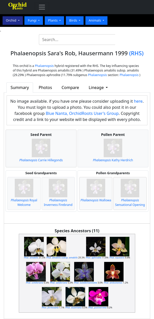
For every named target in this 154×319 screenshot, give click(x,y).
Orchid (11, 20)
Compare (70, 87)
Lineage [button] (97, 87)
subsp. (62, 257)
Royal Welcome (24, 202)
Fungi (32, 20)
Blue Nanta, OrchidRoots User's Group (82, 113)
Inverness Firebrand (58, 202)
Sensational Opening (130, 202)
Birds (73, 20)
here (138, 101)
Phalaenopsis (44, 66)
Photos (45, 87)
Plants (53, 20)
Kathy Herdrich (113, 160)
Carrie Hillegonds (41, 160)
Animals (95, 20)
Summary (19, 87)
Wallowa (96, 200)
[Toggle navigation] (42, 7)
